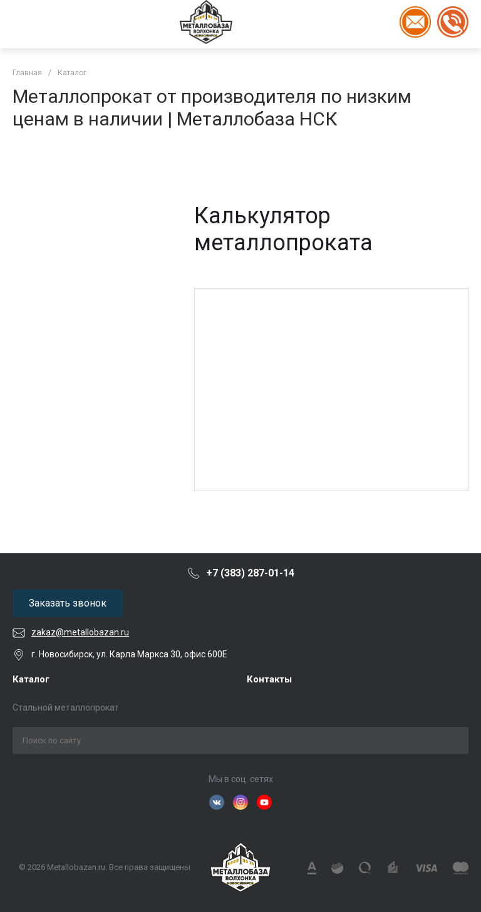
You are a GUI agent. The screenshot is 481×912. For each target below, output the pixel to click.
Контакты (269, 679)
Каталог (31, 679)
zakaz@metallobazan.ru (80, 632)
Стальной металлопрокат (66, 708)
